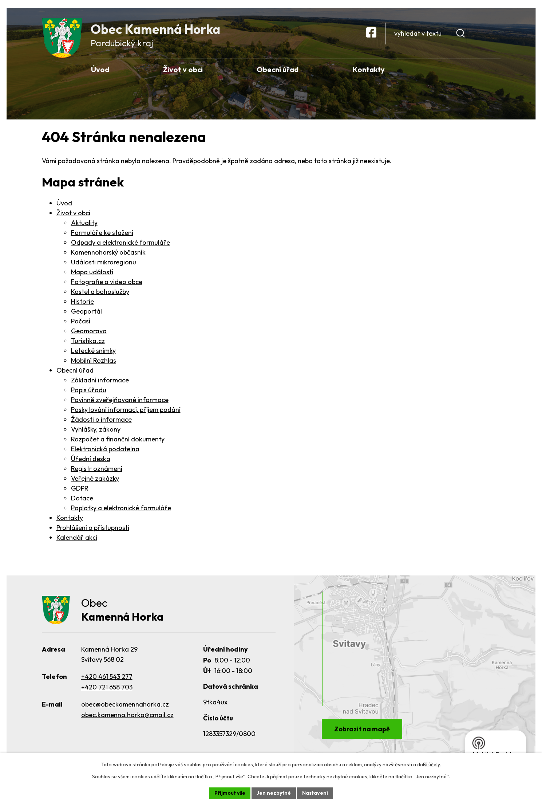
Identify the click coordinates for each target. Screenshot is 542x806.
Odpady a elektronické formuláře (120, 242)
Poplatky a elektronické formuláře (121, 508)
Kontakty (69, 518)
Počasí (80, 321)
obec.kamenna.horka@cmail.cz (127, 715)
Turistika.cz (88, 341)
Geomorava (89, 331)
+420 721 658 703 (106, 688)
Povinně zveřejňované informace (120, 400)
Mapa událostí (92, 272)
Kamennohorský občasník (108, 252)
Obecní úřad (75, 370)
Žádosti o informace (101, 419)
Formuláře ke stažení (102, 232)
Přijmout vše (229, 793)
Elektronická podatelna (105, 449)
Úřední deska (90, 459)
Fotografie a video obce (106, 282)
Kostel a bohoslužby (100, 291)
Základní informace (100, 380)
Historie (82, 301)
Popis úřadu (88, 390)
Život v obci (73, 213)
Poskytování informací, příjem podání (126, 409)
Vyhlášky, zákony (95, 429)
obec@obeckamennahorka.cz (125, 704)
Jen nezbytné (274, 793)
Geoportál (86, 311)
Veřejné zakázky (95, 478)
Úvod (64, 203)
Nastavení (315, 793)
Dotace (82, 498)
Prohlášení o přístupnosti (92, 527)
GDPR (79, 488)
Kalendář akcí (76, 537)
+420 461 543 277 (106, 677)
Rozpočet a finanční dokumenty (118, 439)
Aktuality (84, 223)
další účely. (429, 764)
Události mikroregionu (103, 262)
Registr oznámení (96, 468)
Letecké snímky (93, 350)
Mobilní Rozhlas (93, 360)
